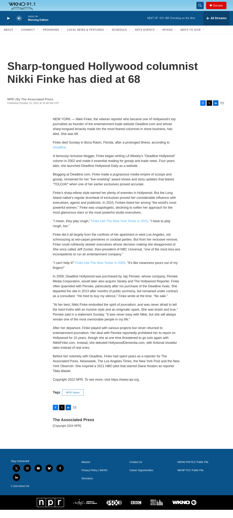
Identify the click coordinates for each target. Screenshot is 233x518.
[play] (8, 26)
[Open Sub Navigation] (16, 37)
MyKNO (167, 37)
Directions (87, 486)
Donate (220, 9)
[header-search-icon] (201, 9)
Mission (86, 470)
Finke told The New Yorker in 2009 (100, 271)
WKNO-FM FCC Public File (192, 470)
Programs (51, 37)
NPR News (73, 400)
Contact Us (135, 470)
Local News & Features (85, 37)
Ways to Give (191, 37)
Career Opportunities (141, 478)
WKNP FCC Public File (190, 478)
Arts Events (145, 37)
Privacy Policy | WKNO (94, 478)
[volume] (19, 26)
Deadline (59, 155)
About (8, 37)
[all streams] (216, 26)
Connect (28, 37)
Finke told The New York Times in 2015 (119, 229)
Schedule (119, 37)
